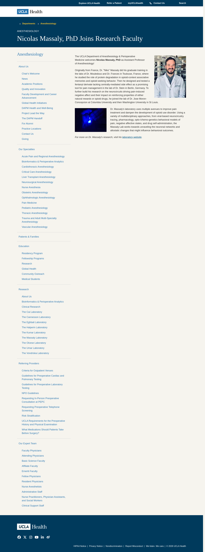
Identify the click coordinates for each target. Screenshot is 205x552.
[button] (89, 3)
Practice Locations (31, 128)
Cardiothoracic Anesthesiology (38, 166)
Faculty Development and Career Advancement (39, 96)
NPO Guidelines (30, 393)
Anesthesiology (48, 23)
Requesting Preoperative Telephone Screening (41, 409)
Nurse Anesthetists (32, 486)
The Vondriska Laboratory (35, 353)
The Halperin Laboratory (34, 327)
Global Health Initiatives (34, 103)
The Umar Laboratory (33, 348)
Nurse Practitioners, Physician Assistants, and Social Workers (43, 499)
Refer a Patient (114, 3)
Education (24, 246)
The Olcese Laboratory (34, 343)
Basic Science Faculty (33, 461)
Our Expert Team (28, 443)
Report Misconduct (134, 546)
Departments (28, 23)
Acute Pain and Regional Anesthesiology (43, 156)
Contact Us (159, 3)
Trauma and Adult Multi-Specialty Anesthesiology (39, 220)
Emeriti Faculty (29, 471)
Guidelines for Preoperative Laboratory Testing (42, 386)
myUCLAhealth (135, 3)
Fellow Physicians (31, 476)
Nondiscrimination (114, 546)
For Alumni (27, 123)
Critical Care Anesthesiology (36, 172)
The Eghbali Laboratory (34, 322)
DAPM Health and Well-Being (37, 108)
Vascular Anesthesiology (35, 227)
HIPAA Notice (80, 546)
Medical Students (31, 279)
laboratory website (132, 137)
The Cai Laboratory (32, 312)
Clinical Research (31, 307)
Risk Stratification (31, 415)
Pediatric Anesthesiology (35, 208)
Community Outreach (33, 274)
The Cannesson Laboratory (36, 317)
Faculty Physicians (31, 450)
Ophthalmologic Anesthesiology (38, 197)
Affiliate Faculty (30, 466)
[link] (19, 537)
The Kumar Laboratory (34, 332)
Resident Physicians (32, 481)
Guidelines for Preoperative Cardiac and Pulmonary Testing (43, 377)
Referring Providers (29, 363)
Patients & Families (29, 236)
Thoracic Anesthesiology (35, 213)
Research (27, 263)
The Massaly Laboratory (34, 337)
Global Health (29, 268)
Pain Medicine (29, 202)
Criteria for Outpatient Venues (37, 370)
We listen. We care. (155, 546)
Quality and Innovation (33, 89)
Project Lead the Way (33, 113)
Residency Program (32, 253)
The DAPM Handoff (32, 118)
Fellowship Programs (33, 258)
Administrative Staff (32, 491)
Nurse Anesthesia (31, 187)
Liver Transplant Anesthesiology (38, 177)
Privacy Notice (96, 546)
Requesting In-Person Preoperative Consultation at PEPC (40, 400)
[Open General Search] (181, 3)
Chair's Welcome (31, 73)
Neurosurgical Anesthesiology (37, 182)
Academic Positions (32, 84)
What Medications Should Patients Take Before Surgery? (43, 431)
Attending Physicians (33, 455)
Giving (25, 139)
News (25, 78)
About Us (23, 66)
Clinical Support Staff (33, 505)
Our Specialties (27, 149)
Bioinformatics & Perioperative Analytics (43, 161)
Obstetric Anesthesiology (35, 192)
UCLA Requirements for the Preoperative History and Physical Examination (43, 423)
